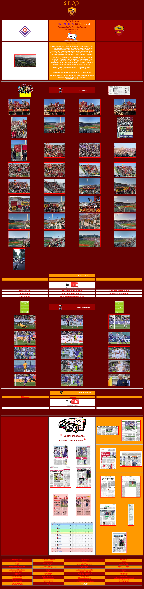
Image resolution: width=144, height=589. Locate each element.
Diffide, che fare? (17, 583)
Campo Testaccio (48, 566)
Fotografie (123, 559)
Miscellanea (48, 573)
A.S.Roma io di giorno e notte (72, 293)
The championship (48, 561)
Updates (84, 561)
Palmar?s (48, 564)
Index (17, 561)
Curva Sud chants (17, 581)
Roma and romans (123, 567)
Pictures (124, 561)
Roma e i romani (123, 566)
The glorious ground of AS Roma (48, 567)
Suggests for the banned (17, 584)
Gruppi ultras (84, 576)
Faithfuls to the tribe (124, 581)
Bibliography (123, 574)
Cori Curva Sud (17, 580)
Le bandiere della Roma (17, 566)
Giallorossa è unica (25, 290)
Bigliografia (124, 573)
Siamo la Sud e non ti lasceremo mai (72, 296)
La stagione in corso (48, 559)
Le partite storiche (48, 576)
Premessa (17, 563)
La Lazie (84, 563)
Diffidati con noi (25, 293)
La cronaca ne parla (84, 580)
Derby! (48, 570)
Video (124, 570)
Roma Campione (25, 296)
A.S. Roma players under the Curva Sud (124, 578)
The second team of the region (84, 564)
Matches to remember (48, 578)
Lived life (17, 574)
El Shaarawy (25, 397)
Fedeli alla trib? (124, 580)
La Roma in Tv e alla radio (84, 570)
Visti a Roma (124, 563)
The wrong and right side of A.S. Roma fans (84, 581)
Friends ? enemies (48, 581)
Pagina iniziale (17, 559)
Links (48, 583)
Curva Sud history (17, 578)
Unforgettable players (17, 567)
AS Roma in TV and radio (84, 571)
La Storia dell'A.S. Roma (17, 570)
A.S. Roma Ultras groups (84, 578)
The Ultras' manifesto (84, 574)
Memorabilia (84, 566)
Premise (17, 564)
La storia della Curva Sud (17, 576)
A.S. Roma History (17, 571)
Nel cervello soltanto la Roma (72, 290)
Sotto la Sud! (124, 576)
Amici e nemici (48, 580)
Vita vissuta (17, 573)
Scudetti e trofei (48, 563)
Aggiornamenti (84, 559)
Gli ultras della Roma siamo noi (119, 293)
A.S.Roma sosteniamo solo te (119, 290)
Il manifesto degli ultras (84, 573)
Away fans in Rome (124, 564)
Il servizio (73, 397)
